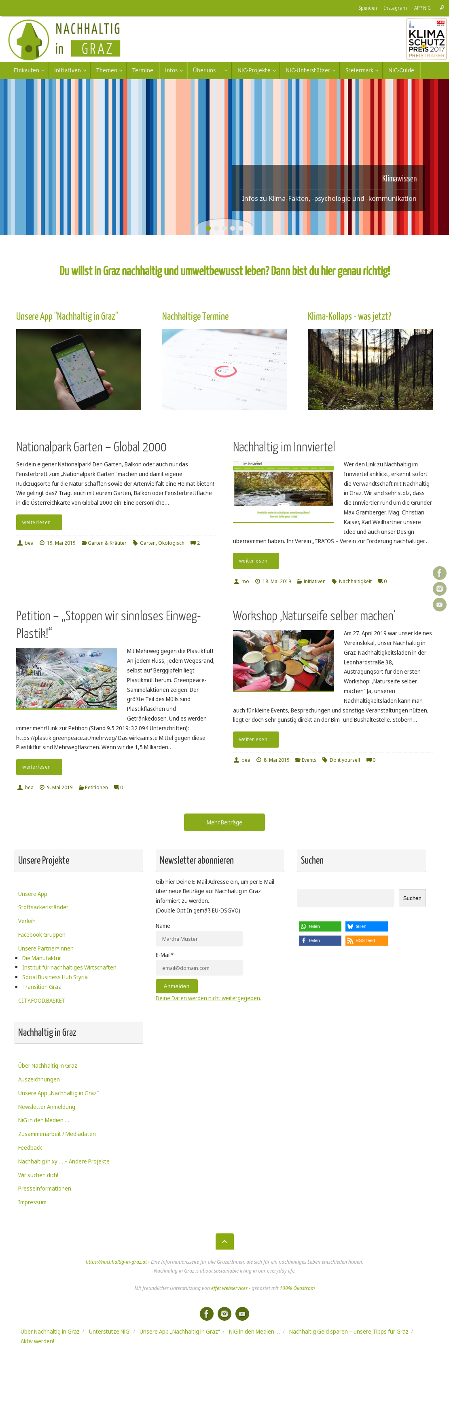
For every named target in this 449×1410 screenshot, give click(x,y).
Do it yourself (345, 760)
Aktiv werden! (37, 1341)
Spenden (366, 7)
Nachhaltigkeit (355, 581)
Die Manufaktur (41, 958)
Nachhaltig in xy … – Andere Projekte (64, 1161)
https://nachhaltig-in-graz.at (116, 1261)
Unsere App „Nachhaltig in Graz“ (58, 1093)
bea (29, 543)
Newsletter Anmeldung (46, 1107)
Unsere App (32, 894)
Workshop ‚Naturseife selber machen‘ (314, 616)
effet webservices (229, 1288)
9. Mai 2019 (60, 787)
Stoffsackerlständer (43, 907)
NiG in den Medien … (43, 1120)
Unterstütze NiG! (110, 1331)
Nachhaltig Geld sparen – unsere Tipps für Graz (349, 1331)
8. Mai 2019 (277, 760)
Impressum (32, 1202)
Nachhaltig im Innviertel (284, 447)
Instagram (394, 7)
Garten (148, 543)
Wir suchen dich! (38, 1175)
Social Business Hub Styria (55, 977)
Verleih (27, 921)
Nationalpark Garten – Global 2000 (91, 447)
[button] (320, 926)
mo (245, 581)
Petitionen (96, 787)
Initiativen (314, 581)
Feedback (30, 1147)
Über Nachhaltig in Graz (47, 1065)
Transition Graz (41, 987)
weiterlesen (40, 522)
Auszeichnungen (39, 1079)
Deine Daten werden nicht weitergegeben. (208, 998)
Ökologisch (171, 543)
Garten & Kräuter (107, 543)
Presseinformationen (44, 1188)
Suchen (412, 898)
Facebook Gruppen (42, 934)
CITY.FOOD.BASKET (42, 1000)
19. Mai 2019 (61, 543)
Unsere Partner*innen (46, 948)
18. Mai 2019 (277, 581)
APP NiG (422, 7)
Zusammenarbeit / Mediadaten (57, 1134)
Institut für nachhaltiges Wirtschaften (69, 967)
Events (309, 760)
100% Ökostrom (297, 1288)
